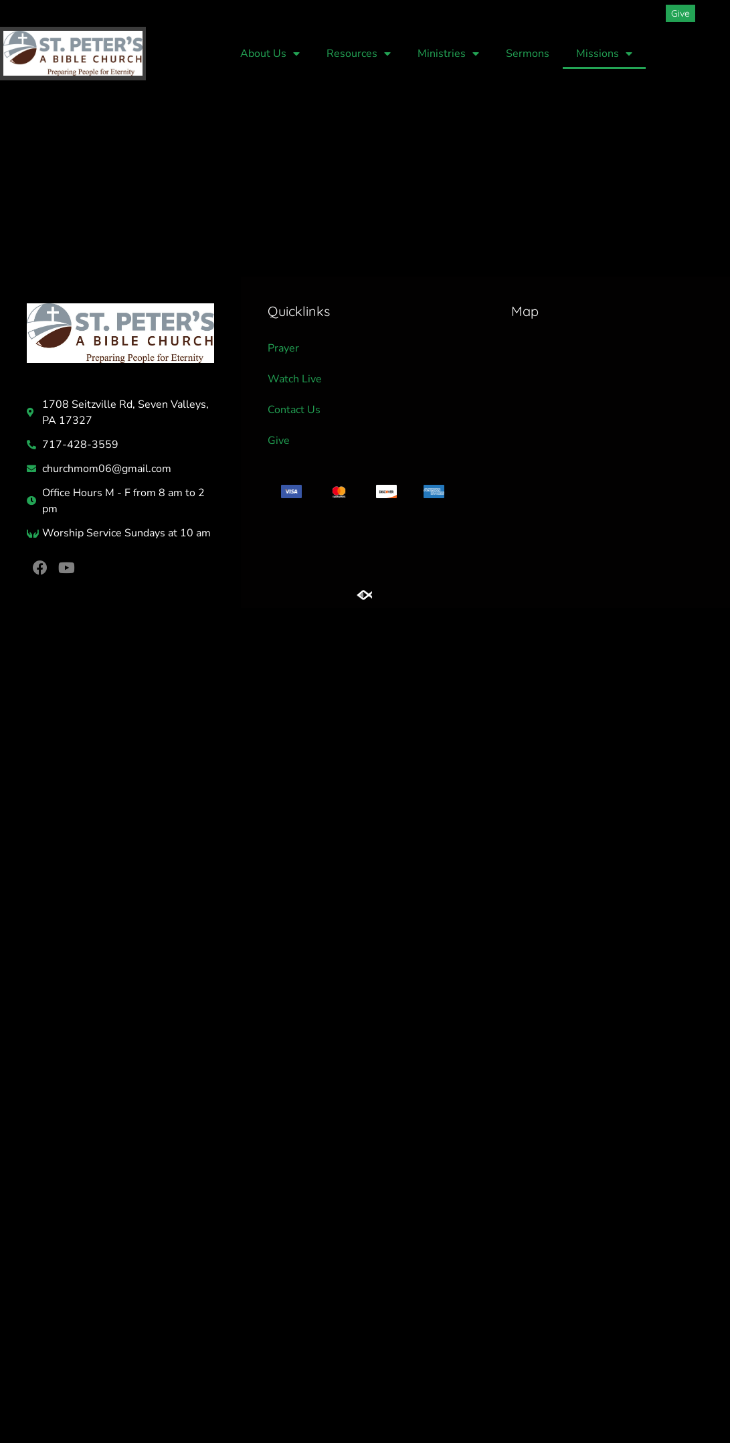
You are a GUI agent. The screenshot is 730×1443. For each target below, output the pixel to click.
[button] (712, 13)
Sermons (527, 53)
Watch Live (295, 379)
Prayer (283, 348)
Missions (604, 54)
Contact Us (294, 409)
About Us (270, 54)
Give (279, 440)
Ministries (448, 54)
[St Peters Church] (606, 393)
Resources (359, 54)
